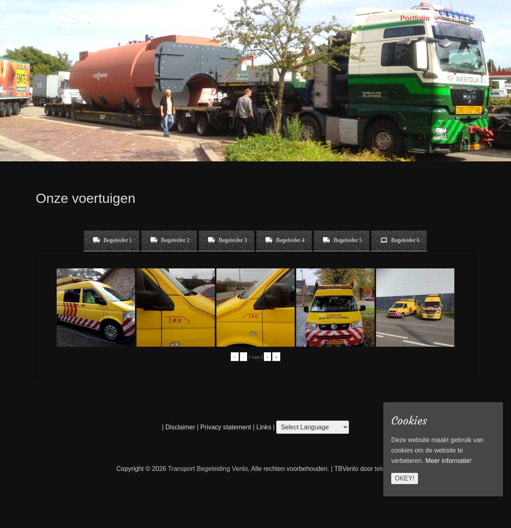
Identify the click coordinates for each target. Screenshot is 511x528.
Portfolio (415, 18)
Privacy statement (225, 427)
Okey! (404, 478)
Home (459, 18)
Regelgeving (368, 18)
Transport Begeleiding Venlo (208, 468)
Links (263, 427)
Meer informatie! (448, 460)
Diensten (162, 18)
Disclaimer (180, 427)
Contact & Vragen (308, 18)
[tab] (111, 240)
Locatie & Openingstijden (228, 18)
